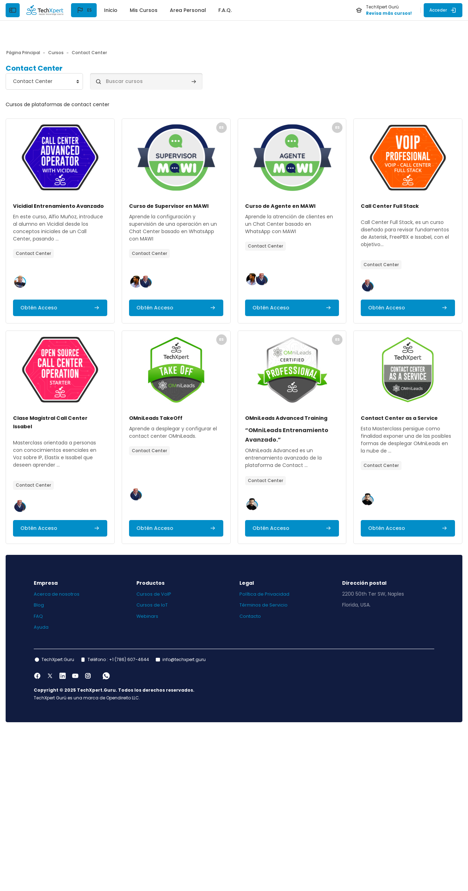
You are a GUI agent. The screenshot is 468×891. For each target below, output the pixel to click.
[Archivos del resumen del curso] (94, 136)
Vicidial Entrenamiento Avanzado (87, 185)
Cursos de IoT (164, 763)
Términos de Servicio (265, 763)
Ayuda (64, 785)
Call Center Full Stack (68, 378)
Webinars (159, 774)
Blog (61, 763)
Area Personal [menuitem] (188, 10)
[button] (84, 10)
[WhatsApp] (128, 834)
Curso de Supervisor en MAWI (218, 185)
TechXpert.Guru (80, 818)
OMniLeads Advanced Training (82, 583)
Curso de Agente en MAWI (353, 185)
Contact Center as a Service (217, 583)
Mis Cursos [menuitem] (144, 10)
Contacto (251, 774)
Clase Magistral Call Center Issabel (228, 378)
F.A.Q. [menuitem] (225, 10)
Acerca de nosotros (80, 752)
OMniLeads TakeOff (344, 378)
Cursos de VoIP (166, 752)
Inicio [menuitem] (110, 10)
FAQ (61, 774)
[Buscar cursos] (169, 60)
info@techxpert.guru (206, 818)
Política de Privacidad (265, 752)
